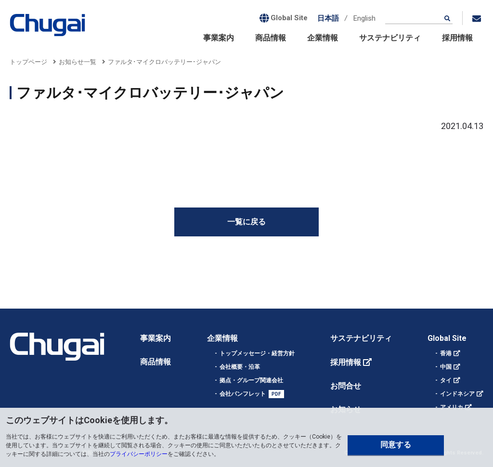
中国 (446, 366)
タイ (446, 380)
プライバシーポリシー (139, 454)
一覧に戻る (246, 221)
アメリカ (451, 407)
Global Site (447, 338)
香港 (446, 353)
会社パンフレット (243, 393)
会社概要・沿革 (240, 366)
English (364, 18)
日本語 (328, 18)
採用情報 (457, 37)
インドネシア (457, 393)
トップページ (28, 61)
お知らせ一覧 (77, 61)
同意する (395, 445)
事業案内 (218, 37)
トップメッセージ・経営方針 (257, 353)
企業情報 (322, 37)
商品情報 (270, 37)
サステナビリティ (390, 37)
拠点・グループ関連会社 (251, 380)
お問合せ (345, 385)
